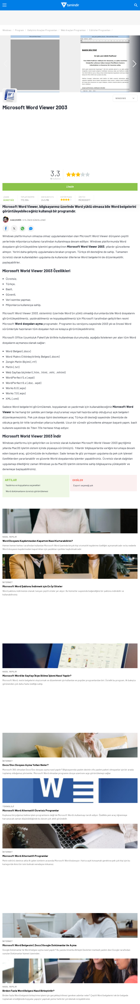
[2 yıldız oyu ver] (73, 174)
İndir (70, 186)
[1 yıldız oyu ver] (68, 174)
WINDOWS (120, 98)
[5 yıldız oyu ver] (87, 174)
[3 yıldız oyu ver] (78, 174)
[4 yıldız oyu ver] (83, 174)
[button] (133, 63)
